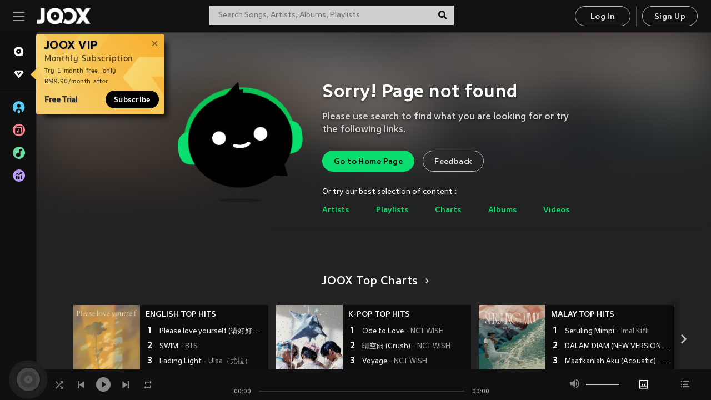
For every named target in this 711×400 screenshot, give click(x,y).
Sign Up (669, 17)
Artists (335, 210)
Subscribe (132, 99)
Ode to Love (403, 332)
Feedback (453, 162)
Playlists (392, 210)
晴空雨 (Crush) (406, 347)
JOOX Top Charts (373, 282)
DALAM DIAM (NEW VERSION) (618, 347)
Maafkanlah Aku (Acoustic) (618, 362)
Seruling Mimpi (607, 332)
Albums (502, 210)
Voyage (394, 362)
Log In (602, 17)
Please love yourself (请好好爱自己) (212, 332)
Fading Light (205, 362)
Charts (448, 210)
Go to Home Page (368, 162)
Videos (556, 210)
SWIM (178, 347)
